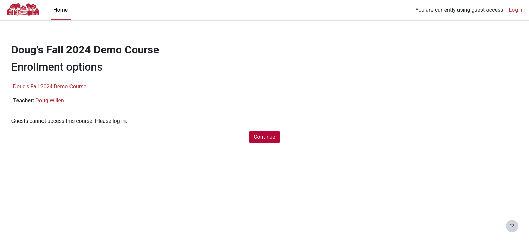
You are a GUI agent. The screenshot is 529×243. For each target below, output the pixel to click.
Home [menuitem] (60, 10)
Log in (516, 10)
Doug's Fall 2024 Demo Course (62, 86)
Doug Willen (62, 100)
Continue (264, 137)
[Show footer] (512, 226)
